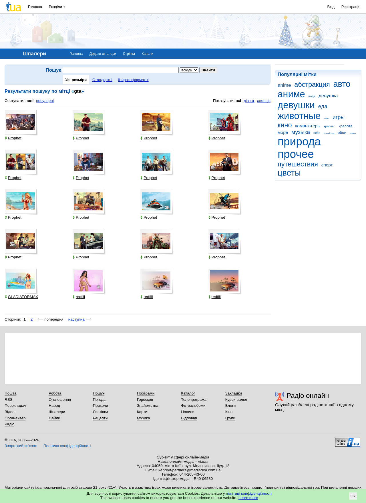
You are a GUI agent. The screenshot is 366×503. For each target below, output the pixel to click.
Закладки (233, 393)
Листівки (100, 412)
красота (345, 126)
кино (285, 125)
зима (326, 118)
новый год (329, 133)
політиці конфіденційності (249, 493)
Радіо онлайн (308, 395)
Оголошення (60, 399)
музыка (300, 132)
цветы (289, 172)
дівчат (249, 100)
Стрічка (129, 54)
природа (299, 141)
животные (299, 115)
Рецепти (100, 418)
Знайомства (147, 405)
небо (316, 132)
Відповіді (189, 418)
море (283, 132)
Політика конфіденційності (67, 446)
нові (29, 100)
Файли (54, 418)
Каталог (188, 393)
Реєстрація (350, 7)
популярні (44, 100)
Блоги (230, 405)
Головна (35, 7)
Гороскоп (145, 399)
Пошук (99, 393)
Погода (99, 399)
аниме (291, 94)
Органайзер (15, 418)
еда (322, 106)
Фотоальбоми (193, 405)
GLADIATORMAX (21, 297)
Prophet (13, 138)
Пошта (10, 393)
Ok (353, 496)
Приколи (100, 405)
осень (353, 133)
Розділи (55, 7)
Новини (187, 412)
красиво (329, 126)
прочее (296, 154)
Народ (54, 405)
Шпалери (57, 412)
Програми (145, 393)
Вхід (331, 7)
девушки (296, 105)
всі (238, 100)
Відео (10, 412)
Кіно (229, 412)
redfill (79, 297)
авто (342, 83)
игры (339, 117)
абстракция (312, 84)
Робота (55, 393)
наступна (76, 319)
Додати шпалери (102, 54)
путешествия (298, 164)
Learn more (248, 498)
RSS (9, 399)
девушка (328, 95)
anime (284, 85)
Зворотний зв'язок (21, 446)
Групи (230, 418)
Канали (148, 54)
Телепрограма (193, 399)
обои (342, 132)
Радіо (9, 424)
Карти (142, 412)
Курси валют (236, 399)
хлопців (263, 100)
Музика (143, 418)
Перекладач (15, 405)
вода (312, 96)
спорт (327, 164)
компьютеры (308, 125)
